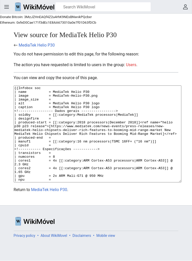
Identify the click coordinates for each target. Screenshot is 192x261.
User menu (185, 7)
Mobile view (105, 255)
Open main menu (7, 7)
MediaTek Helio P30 (37, 45)
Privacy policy (24, 255)
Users (131, 64)
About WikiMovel (54, 255)
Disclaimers (82, 255)
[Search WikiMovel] (103, 6)
